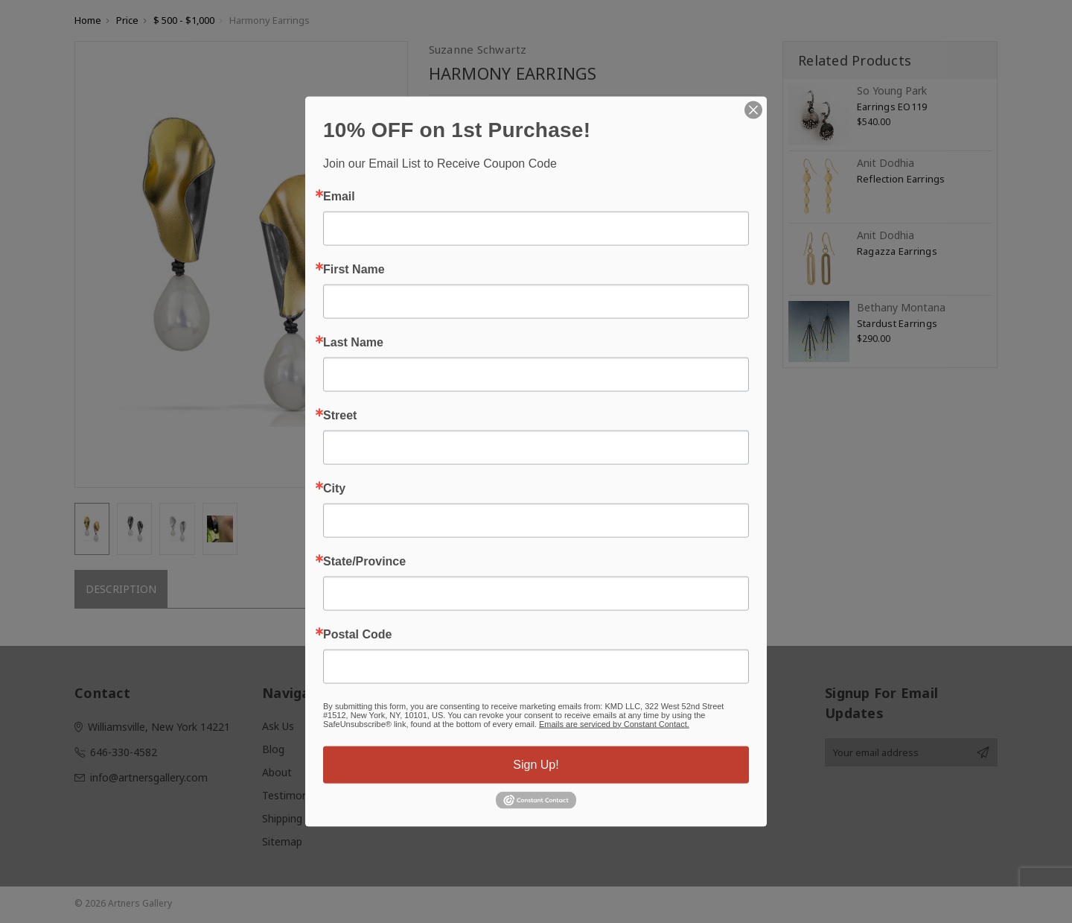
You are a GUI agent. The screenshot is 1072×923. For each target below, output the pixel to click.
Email (339, 196)
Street (340, 415)
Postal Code (357, 634)
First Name (354, 269)
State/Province (364, 561)
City (334, 488)
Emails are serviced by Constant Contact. (614, 723)
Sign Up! (535, 764)
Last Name (353, 342)
